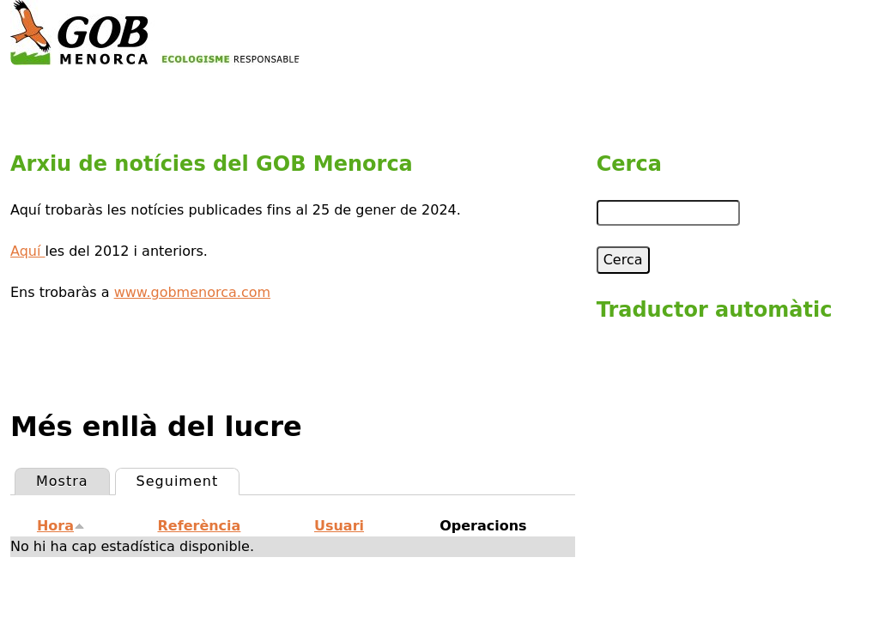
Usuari (339, 526)
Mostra (62, 481)
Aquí (27, 251)
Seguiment (187, 479)
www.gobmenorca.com (192, 292)
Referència (199, 526)
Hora (61, 526)
